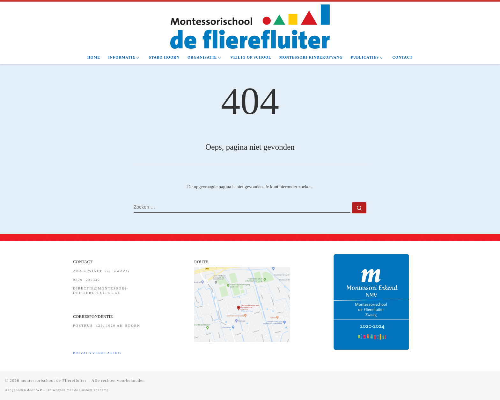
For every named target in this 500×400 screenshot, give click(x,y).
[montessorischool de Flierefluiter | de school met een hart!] (250, 26)
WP (39, 390)
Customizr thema (94, 390)
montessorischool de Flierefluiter (53, 380)
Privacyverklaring (97, 353)
